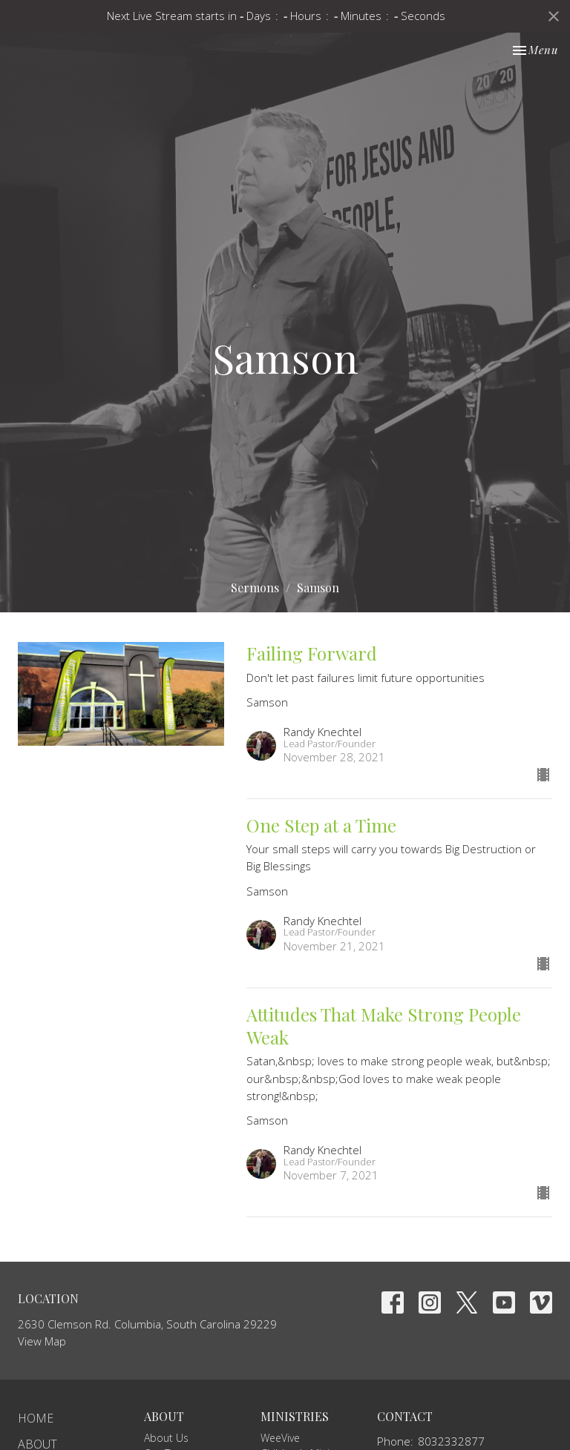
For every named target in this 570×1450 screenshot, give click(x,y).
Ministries (295, 1416)
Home (35, 1418)
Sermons (255, 587)
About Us (166, 1438)
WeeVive (280, 1438)
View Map (42, 1341)
